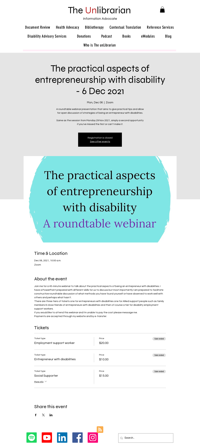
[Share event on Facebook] (35, 415)
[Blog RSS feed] (100, 429)
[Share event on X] (43, 415)
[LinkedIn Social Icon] (62, 437)
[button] (162, 10)
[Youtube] (47, 437)
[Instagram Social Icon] (93, 437)
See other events (100, 141)
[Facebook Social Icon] (77, 437)
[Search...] (146, 438)
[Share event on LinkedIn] (51, 415)
